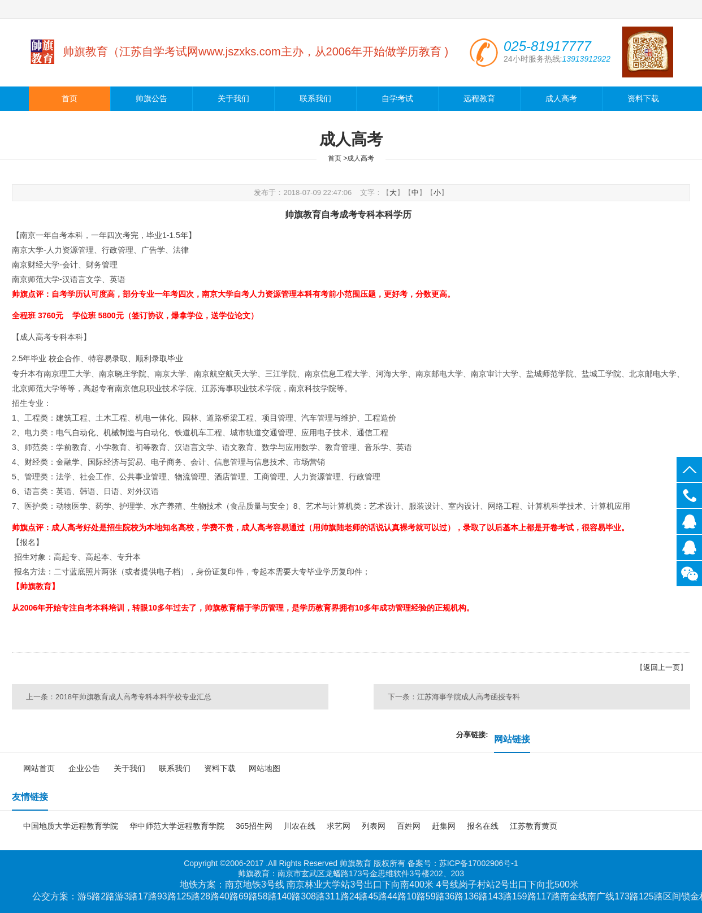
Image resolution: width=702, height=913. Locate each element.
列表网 (373, 825)
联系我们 (315, 98)
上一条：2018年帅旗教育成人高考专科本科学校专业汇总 (118, 697)
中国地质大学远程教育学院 (70, 825)
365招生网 (254, 825)
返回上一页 (661, 667)
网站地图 (264, 768)
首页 (69, 98)
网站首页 (39, 768)
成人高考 (561, 98)
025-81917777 (689, 495)
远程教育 (479, 98)
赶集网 (444, 825)
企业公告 (84, 768)
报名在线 (483, 825)
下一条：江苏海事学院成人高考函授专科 (454, 697)
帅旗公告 (151, 98)
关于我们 (233, 98)
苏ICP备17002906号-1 (478, 863)
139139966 (689, 547)
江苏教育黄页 (533, 825)
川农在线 (299, 825)
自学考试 (397, 98)
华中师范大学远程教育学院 (176, 825)
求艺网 (338, 825)
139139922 (689, 521)
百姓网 (409, 825)
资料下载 (643, 98)
